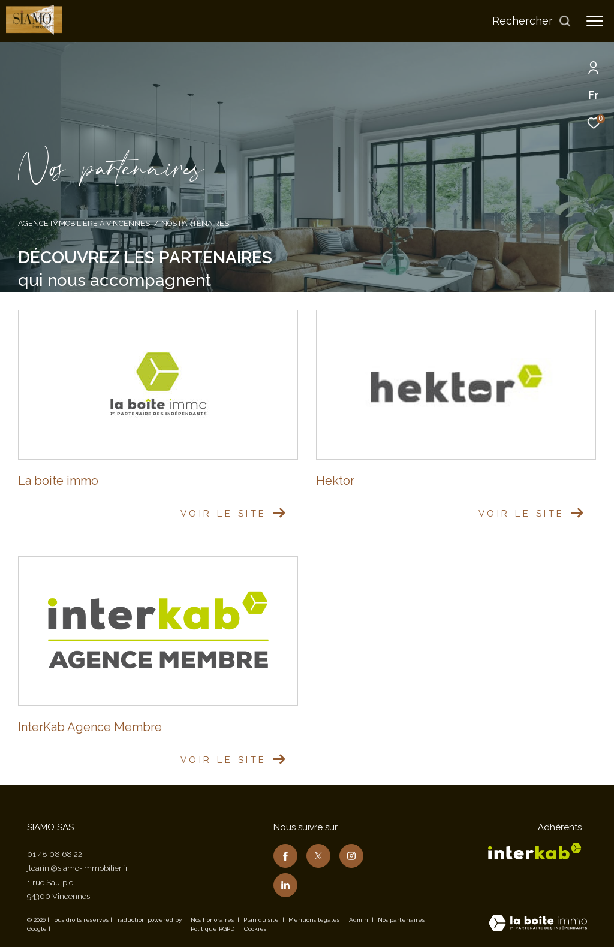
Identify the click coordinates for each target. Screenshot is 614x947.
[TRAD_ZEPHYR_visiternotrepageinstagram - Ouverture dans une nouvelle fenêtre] (351, 856)
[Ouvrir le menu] (595, 21)
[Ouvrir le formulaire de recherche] (531, 21)
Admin (359, 919)
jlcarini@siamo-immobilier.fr (77, 868)
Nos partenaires (402, 919)
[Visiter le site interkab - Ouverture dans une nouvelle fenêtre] (535, 851)
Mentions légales (314, 919)
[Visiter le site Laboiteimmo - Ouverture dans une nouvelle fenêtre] (538, 924)
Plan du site (262, 919)
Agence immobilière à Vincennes (84, 223)
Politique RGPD (212, 928)
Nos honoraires (212, 919)
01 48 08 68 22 (54, 854)
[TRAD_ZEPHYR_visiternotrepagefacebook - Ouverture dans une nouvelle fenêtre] (285, 856)
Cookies (255, 928)
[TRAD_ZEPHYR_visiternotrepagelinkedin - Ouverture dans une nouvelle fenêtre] (285, 885)
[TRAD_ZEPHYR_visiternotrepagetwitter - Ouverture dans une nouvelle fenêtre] (318, 856)
